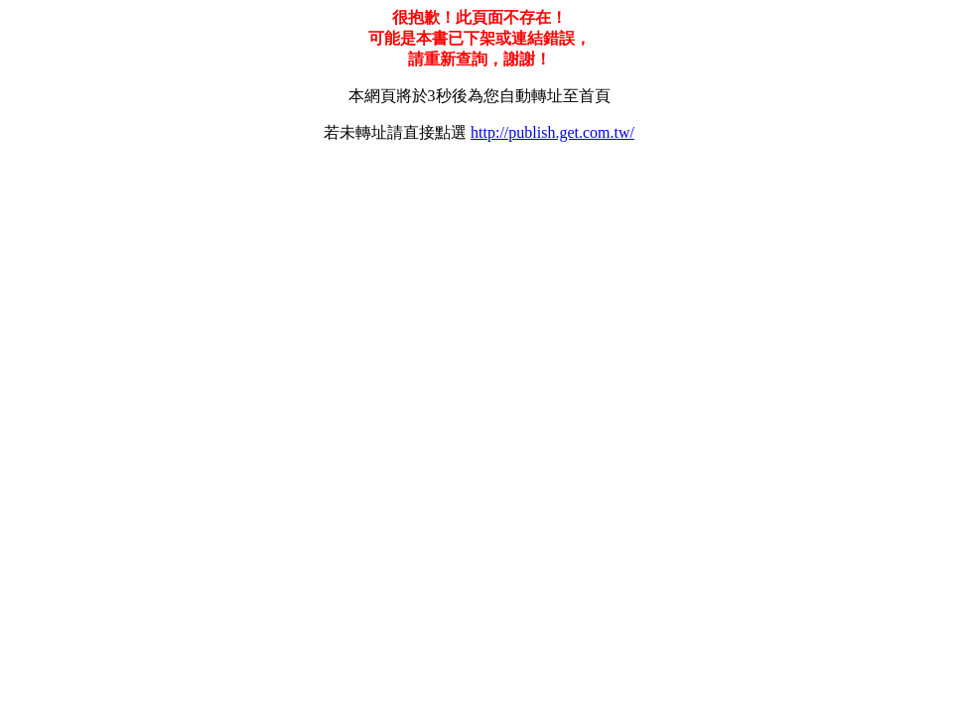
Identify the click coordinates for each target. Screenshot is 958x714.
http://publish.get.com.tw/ (552, 132)
